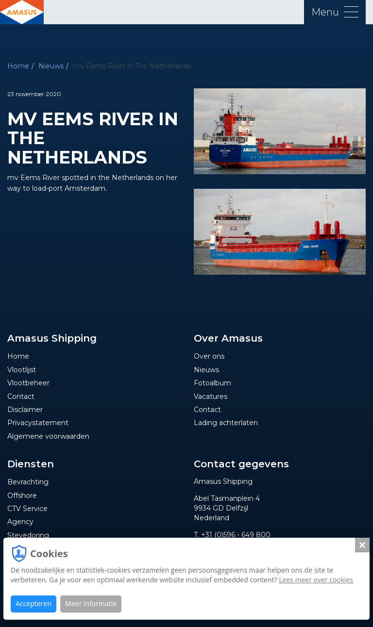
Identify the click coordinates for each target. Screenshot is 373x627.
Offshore (22, 495)
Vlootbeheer (28, 383)
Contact (20, 396)
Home (18, 66)
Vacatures (210, 396)
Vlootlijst (21, 369)
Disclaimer (25, 409)
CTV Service (27, 508)
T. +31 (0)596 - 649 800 (232, 534)
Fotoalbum (212, 383)
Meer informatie (91, 603)
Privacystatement (37, 422)
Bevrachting (28, 482)
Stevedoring (28, 535)
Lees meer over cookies (316, 579)
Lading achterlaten (226, 422)
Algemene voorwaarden (48, 436)
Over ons (209, 356)
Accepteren (33, 603)
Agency (20, 521)
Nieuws (51, 66)
